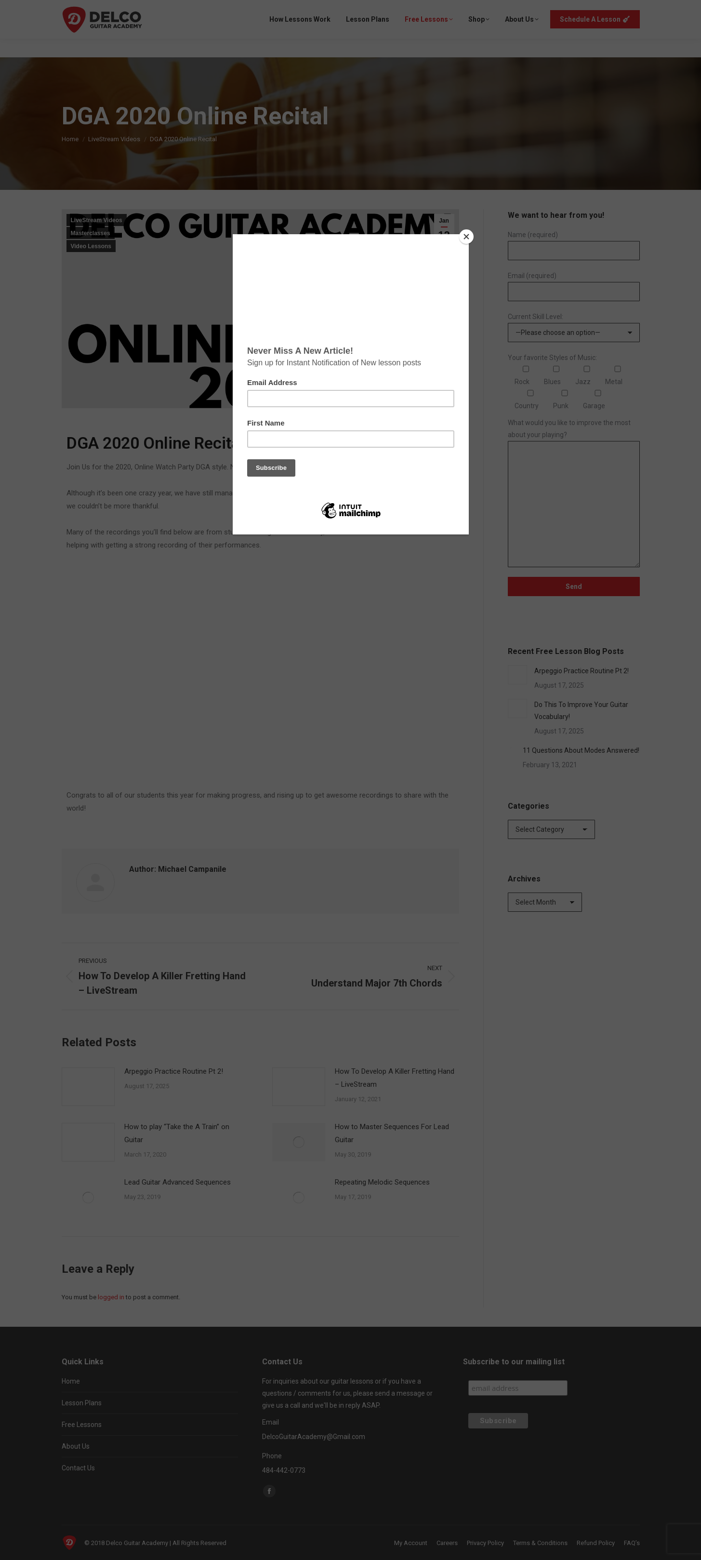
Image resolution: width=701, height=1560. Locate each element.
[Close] (466, 236)
